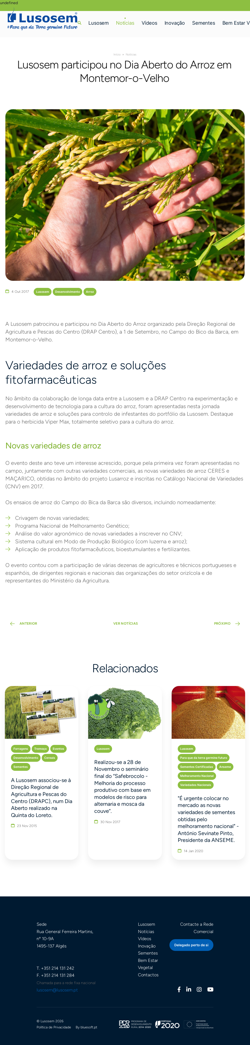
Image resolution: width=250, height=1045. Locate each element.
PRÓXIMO (222, 624)
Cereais (49, 758)
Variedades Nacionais (195, 785)
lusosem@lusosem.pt (57, 990)
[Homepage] (42, 18)
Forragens (20, 749)
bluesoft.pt (89, 1027)
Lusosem (98, 23)
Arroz (90, 292)
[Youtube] (210, 990)
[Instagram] (199, 990)
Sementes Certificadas (196, 767)
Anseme (225, 767)
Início (117, 54)
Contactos (148, 975)
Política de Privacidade (54, 1027)
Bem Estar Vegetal (148, 964)
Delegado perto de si (191, 945)
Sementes (203, 23)
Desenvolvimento (67, 292)
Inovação (175, 23)
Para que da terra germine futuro (203, 758)
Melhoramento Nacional (197, 776)
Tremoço (40, 749)
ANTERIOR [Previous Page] (28, 624)
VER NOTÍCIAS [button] (125, 624)
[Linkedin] (188, 990)
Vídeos (149, 23)
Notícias (125, 23)
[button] (79, 23)
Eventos (58, 749)
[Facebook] (179, 990)
